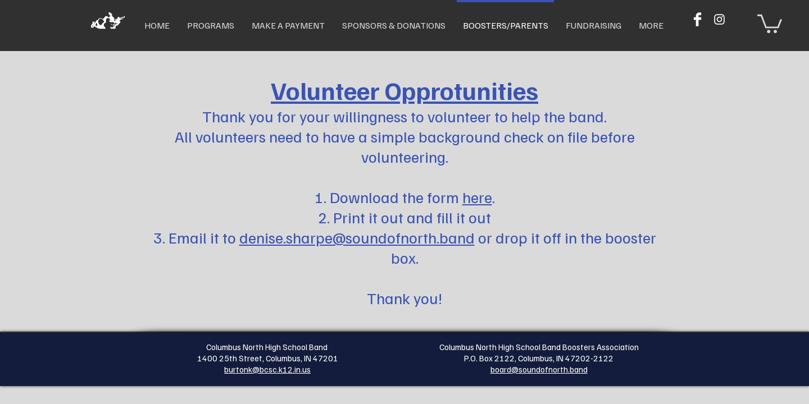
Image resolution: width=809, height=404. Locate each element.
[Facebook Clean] (697, 19)
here (477, 196)
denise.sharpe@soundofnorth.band (357, 237)
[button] (769, 22)
